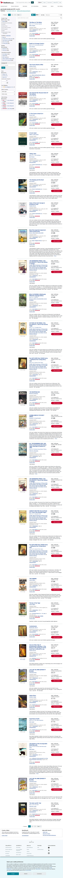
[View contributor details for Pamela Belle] (32, 25)
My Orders (7, 853)
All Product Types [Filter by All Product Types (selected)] (5, 19)
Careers (28, 851)
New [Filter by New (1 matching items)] (3, 37)
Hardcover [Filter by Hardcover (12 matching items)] (4, 48)
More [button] (55, 255)
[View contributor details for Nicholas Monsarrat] (33, 393)
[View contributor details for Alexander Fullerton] (33, 450)
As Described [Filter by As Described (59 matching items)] (5, 43)
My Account (50, 2)
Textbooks (44, 6)
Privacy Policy (29, 853)
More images (22, 659)
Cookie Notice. (38, 868)
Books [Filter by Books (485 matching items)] (4, 21)
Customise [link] (39, 873)
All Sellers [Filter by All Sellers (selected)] (5, 98)
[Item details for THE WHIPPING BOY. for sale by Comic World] (22, 397)
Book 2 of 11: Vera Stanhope (35, 155)
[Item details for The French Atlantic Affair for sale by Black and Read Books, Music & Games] (22, 70)
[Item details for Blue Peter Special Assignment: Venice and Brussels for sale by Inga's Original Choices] (22, 235)
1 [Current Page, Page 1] (9, 14)
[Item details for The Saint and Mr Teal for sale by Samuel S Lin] (22, 808)
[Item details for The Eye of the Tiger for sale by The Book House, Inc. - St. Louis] (22, 608)
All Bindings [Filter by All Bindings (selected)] (4, 47)
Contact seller (32, 35)
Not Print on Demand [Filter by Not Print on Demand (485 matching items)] (7, 60)
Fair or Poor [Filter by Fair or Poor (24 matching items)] (5, 41)
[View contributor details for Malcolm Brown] (32, 95)
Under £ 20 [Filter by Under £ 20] (4, 74)
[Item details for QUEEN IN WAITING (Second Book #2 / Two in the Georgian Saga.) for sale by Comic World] (22, 516)
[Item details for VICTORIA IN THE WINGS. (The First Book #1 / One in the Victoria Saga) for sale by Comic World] (22, 328)
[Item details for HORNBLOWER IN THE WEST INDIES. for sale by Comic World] (22, 421)
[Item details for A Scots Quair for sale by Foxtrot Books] (22, 138)
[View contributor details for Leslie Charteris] (32, 806)
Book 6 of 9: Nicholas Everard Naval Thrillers (38, 449)
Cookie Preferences (30, 855)
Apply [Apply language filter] (3, 67)
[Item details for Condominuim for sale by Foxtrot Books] (22, 630)
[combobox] (23, 2)
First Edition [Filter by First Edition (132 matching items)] (5, 54)
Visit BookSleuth (25, 835)
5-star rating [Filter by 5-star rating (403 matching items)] (8, 108)
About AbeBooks (30, 847)
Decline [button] (25, 873)
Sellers (52, 6)
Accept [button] (13, 873)
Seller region (4, 91)
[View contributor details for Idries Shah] (31, 749)
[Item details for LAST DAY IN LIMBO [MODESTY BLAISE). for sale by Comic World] (22, 675)
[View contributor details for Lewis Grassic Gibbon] (34, 134)
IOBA (39, 615)
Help (60, 2)
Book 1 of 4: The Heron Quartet (35, 23)
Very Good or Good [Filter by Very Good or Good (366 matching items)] (6, 40)
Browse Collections (15, 6)
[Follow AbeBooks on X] (49, 850)
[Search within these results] (39, 18)
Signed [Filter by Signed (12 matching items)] (4, 55)
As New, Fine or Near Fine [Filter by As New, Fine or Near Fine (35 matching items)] (7, 38)
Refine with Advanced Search (23, 10)
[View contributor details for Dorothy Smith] (40, 232)
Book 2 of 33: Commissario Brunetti (36, 45)
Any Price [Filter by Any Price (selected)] (3, 72)
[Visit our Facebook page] (49, 848)
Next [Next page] (18, 14)
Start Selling (60, 6)
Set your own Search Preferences (49, 835)
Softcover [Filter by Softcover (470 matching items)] (5, 50)
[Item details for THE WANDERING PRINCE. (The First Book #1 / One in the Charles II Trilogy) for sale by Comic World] (22, 266)
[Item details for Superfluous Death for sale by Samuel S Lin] (22, 724)
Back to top (31, 842)
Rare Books (25, 6)
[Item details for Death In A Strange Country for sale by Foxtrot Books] (22, 49)
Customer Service (40, 849)
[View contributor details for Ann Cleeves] (31, 156)
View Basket (8, 855)
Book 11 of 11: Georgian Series (35, 327)
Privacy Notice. (28, 870)
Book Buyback (18, 852)
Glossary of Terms (46, 833)
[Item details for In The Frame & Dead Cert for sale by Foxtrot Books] (22, 119)
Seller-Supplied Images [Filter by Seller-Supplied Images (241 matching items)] (7, 58)
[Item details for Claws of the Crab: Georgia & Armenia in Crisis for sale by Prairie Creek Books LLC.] (22, 208)
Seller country (4, 94)
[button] (61, 18)
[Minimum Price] (3, 80)
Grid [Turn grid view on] (37, 14)
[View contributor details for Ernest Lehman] (32, 66)
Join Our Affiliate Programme (19, 850)
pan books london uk (11, 10)
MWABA (41, 615)
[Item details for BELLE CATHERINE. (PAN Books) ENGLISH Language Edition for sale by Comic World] (22, 300)
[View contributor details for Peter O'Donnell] (33, 672)
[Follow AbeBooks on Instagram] (49, 853)
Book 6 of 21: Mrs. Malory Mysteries (36, 720)
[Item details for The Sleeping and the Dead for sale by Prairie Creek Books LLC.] (22, 185)
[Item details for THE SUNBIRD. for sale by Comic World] (22, 584)
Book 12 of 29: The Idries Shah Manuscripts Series (37, 747)
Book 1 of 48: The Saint (34, 804)
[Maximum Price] (3, 83)
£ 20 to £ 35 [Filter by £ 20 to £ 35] (4, 75)
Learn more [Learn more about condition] (8, 35)
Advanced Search (4, 6)
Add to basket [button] (57, 33)
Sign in (44, 2)
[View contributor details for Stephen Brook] (32, 205)
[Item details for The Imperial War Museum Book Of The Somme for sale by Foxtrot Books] (22, 98)
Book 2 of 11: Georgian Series (35, 513)
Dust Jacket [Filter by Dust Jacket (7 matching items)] (4, 57)
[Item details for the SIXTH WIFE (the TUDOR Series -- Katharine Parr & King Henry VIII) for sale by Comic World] (22, 363)
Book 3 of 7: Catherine (33, 297)
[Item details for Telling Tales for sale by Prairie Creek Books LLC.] (22, 157)
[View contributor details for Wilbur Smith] (32, 580)
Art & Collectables (34, 6)
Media (28, 849)
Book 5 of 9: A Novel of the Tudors (36, 362)
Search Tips (45, 832)
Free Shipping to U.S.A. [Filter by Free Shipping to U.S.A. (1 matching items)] (8, 87)
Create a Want (4, 835)
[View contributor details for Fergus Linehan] (32, 697)
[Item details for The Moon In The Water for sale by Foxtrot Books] (22, 25)
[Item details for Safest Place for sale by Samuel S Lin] (22, 701)
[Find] (32, 2)
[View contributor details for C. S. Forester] (35, 418)
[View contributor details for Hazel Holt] (31, 721)
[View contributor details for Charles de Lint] (32, 650)
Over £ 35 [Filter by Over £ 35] (4, 77)
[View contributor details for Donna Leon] (32, 46)
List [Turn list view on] (33, 14)
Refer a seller (18, 854)
